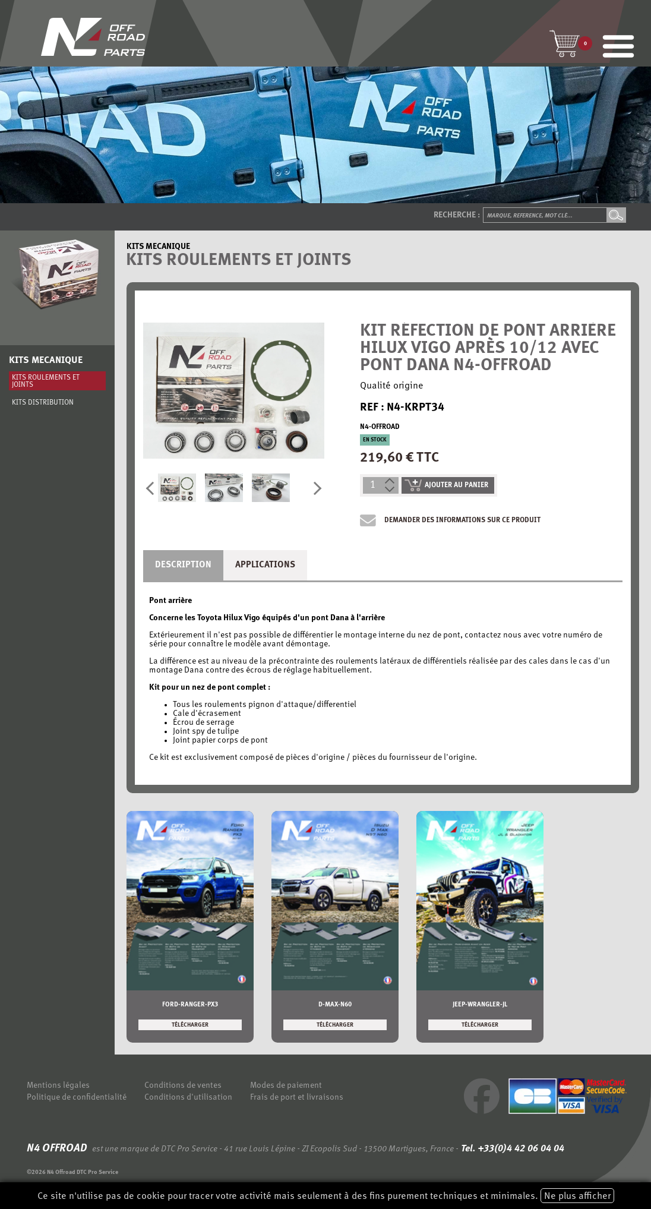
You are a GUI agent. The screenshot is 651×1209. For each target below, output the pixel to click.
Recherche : (457, 215)
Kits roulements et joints (46, 381)
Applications (265, 565)
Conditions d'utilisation (188, 1097)
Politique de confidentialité (77, 1097)
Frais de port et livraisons (296, 1097)
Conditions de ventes (183, 1085)
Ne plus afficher (577, 1196)
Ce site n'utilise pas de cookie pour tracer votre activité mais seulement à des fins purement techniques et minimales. (325, 1195)
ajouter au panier (446, 485)
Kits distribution (43, 402)
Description (183, 565)
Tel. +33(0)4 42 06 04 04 (511, 1149)
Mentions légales (58, 1085)
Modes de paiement (286, 1085)
